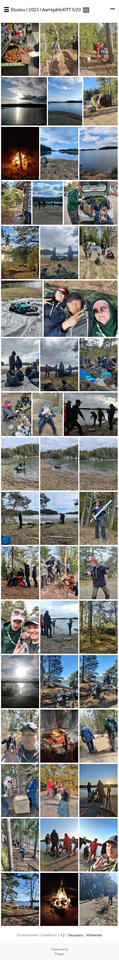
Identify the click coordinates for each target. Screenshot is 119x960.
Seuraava (75, 935)
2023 (33, 9)
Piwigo (59, 953)
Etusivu (18, 9)
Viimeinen (94, 935)
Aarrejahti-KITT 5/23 (61, 9)
